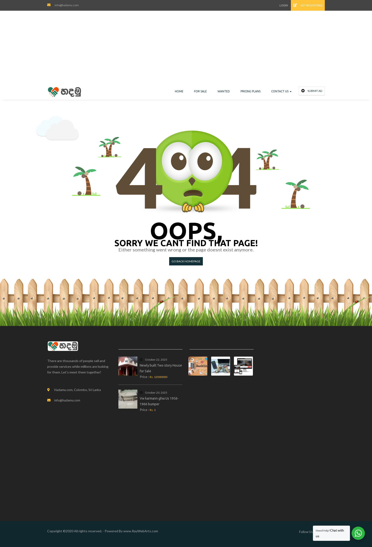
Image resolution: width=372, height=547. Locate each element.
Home (179, 91)
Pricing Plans (250, 91)
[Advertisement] (186, 51)
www (127, 531)
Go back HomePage (186, 261)
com (155, 531)
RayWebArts (141, 531)
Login (283, 5)
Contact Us (281, 91)
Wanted (224, 91)
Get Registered (307, 5)
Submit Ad (311, 91)
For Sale (200, 91)
